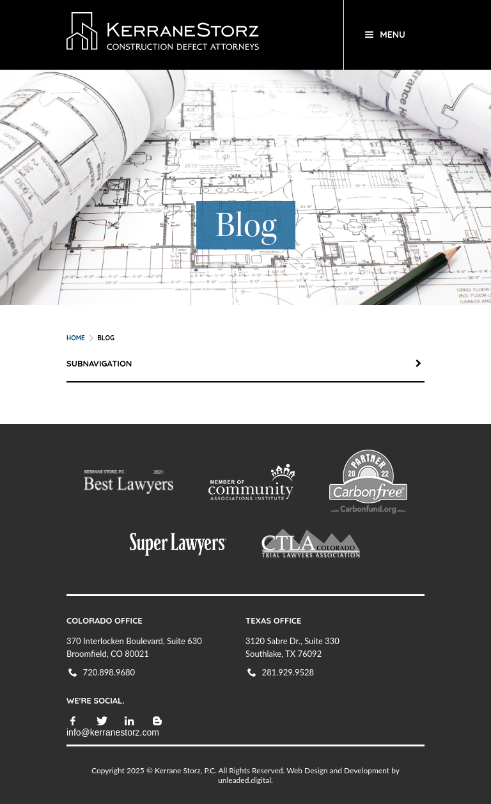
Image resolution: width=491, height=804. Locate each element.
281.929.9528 (288, 672)
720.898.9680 (109, 672)
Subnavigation (245, 363)
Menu (392, 34)
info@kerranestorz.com (112, 732)
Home (75, 338)
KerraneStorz (196, 35)
